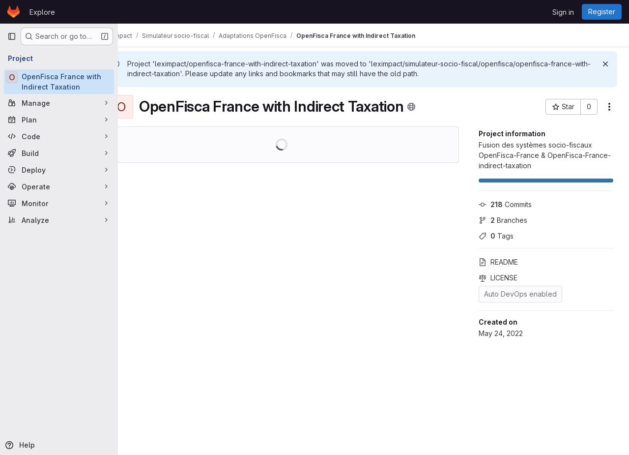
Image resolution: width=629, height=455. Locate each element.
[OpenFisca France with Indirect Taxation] (59, 81)
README (498, 262)
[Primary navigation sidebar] (12, 36)
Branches (503, 220)
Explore (42, 12)
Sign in (563, 12)
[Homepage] (13, 12)
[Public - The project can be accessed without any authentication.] (437, 107)
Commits (505, 204)
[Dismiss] (605, 64)
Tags (496, 236)
